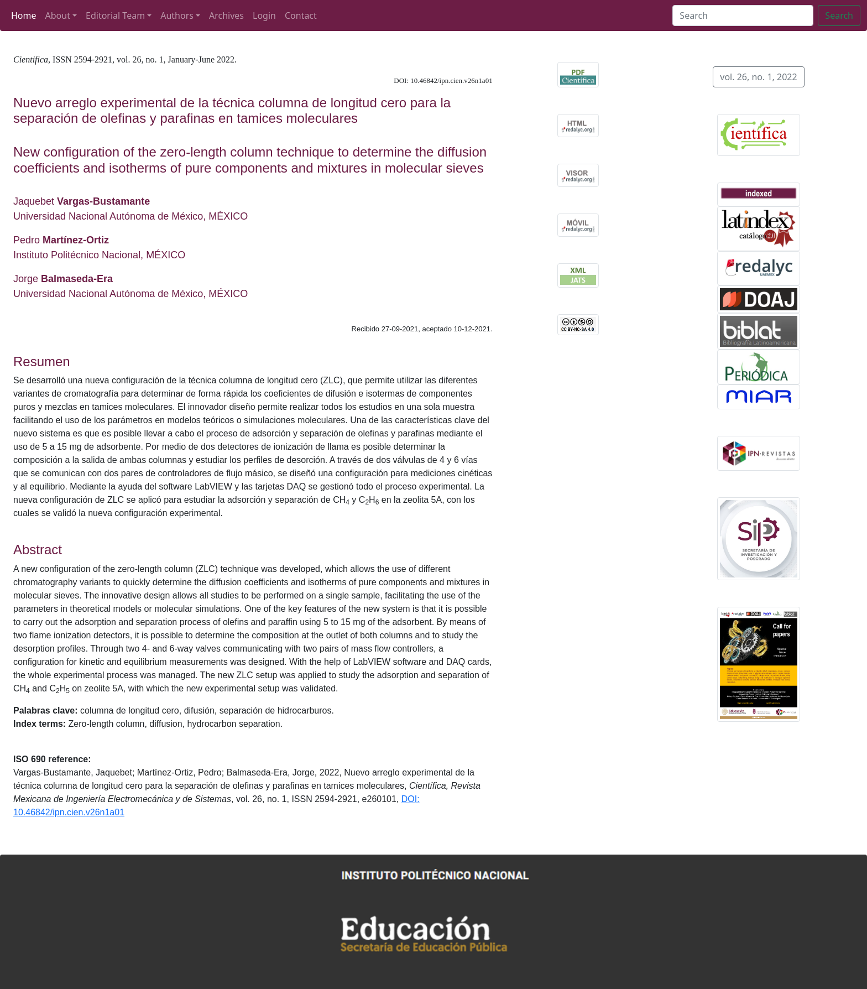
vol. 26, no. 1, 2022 (758, 77)
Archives (226, 15)
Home (23, 15)
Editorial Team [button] (115, 15)
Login (264, 15)
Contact (301, 15)
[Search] (742, 15)
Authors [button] (177, 15)
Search (839, 15)
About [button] (57, 15)
